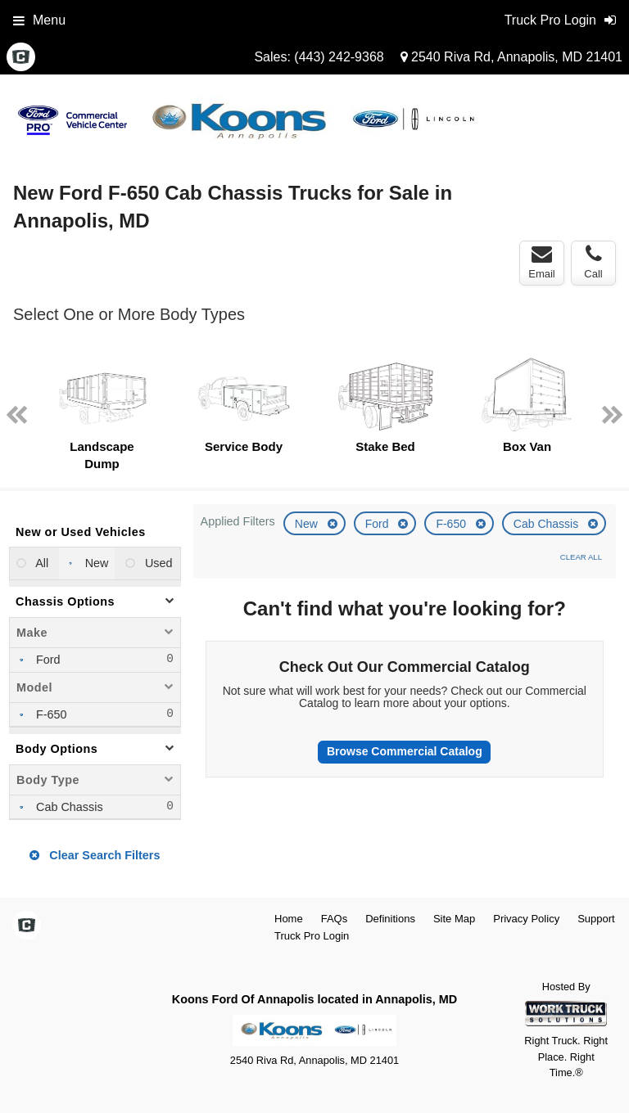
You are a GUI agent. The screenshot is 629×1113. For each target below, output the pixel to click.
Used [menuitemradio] (157, 563)
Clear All (581, 556)
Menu (39, 20)
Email (541, 262)
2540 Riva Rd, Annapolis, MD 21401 (511, 57)
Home (288, 918)
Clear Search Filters (94, 855)
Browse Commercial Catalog (404, 751)
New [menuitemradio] (95, 563)
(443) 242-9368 (338, 57)
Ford (378, 523)
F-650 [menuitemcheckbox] (50, 714)
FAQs (334, 918)
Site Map (454, 918)
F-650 (452, 523)
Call (593, 262)
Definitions (390, 918)
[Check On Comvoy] (21, 58)
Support (596, 918)
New (308, 523)
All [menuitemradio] (40, 563)
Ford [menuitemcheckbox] (47, 659)
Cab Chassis (547, 523)
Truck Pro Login (311, 936)
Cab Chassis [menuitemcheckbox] (68, 806)
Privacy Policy (526, 918)
